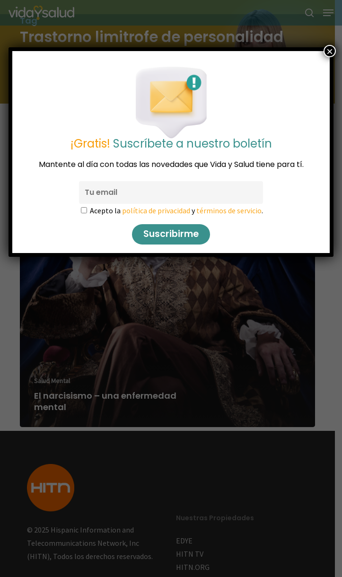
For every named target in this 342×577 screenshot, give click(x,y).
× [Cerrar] (329, 51)
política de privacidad (156, 210)
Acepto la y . (176, 210)
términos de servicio (229, 210)
